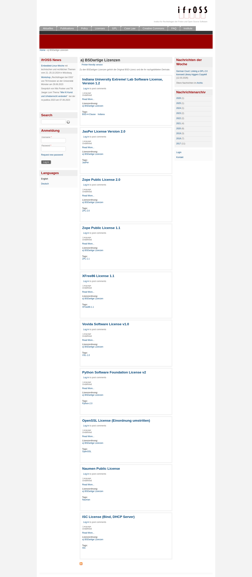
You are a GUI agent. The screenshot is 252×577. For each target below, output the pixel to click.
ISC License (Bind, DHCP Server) (108, 517)
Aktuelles (48, 28)
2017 (178, 143)
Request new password (52, 155)
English (44, 179)
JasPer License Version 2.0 (103, 131)
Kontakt (179, 157)
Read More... (88, 99)
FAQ (173, 28)
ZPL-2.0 (86, 211)
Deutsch (45, 184)
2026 (178, 98)
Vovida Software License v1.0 (105, 324)
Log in (86, 88)
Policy (84, 28)
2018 (178, 138)
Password (46, 145)
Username (46, 137)
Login (178, 152)
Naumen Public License (101, 468)
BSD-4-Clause (89, 114)
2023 (178, 113)
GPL (114, 28)
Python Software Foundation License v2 (114, 372)
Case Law (129, 28)
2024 (178, 108)
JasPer (85, 162)
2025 (178, 103)
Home (42, 50)
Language (87, 93)
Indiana (101, 114)
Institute (188, 28)
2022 (178, 118)
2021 (178, 123)
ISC (84, 548)
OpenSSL (86, 451)
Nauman (86, 499)
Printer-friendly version (92, 64)
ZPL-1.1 (86, 259)
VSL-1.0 (86, 355)
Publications (67, 28)
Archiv (199, 83)
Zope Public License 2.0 (101, 179)
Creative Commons (153, 28)
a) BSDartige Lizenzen (92, 106)
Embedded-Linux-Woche (52, 66)
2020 (178, 128)
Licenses (100, 28)
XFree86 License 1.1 (98, 276)
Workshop (46, 77)
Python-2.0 (87, 403)
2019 (178, 133)
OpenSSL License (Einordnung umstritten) (116, 420)
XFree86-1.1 (88, 307)
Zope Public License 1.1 (101, 228)
